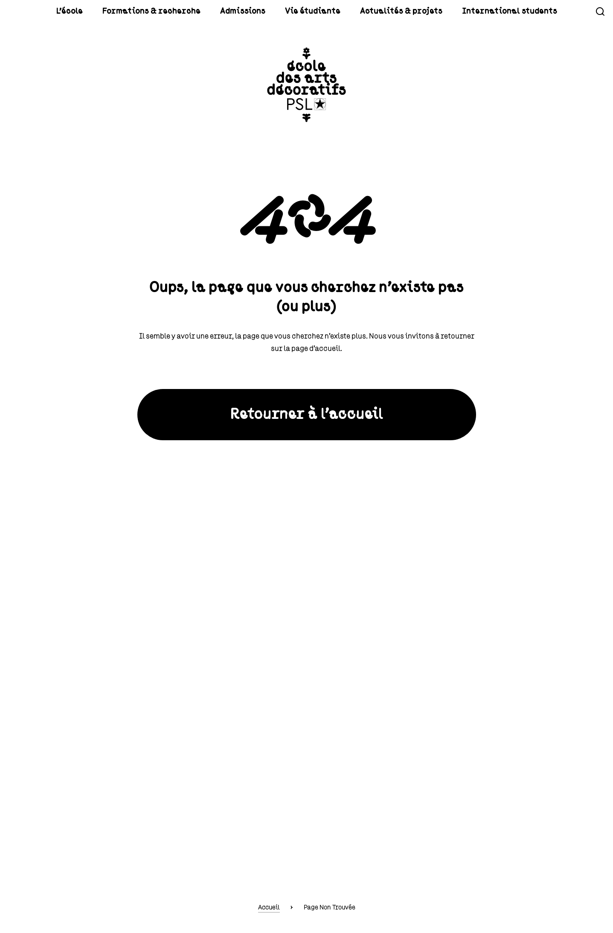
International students (469, 12)
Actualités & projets (385, 12)
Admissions (260, 12)
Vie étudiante (317, 12)
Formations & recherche (186, 12)
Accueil (269, 907)
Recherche (600, 11)
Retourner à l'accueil (306, 414)
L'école (120, 12)
